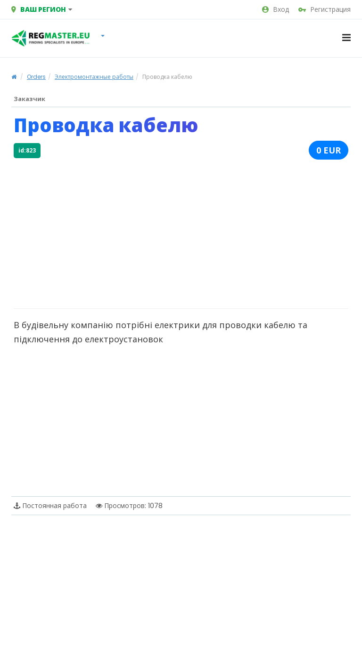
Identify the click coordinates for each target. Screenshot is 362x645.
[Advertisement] (181, 233)
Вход (275, 9)
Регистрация (324, 9)
